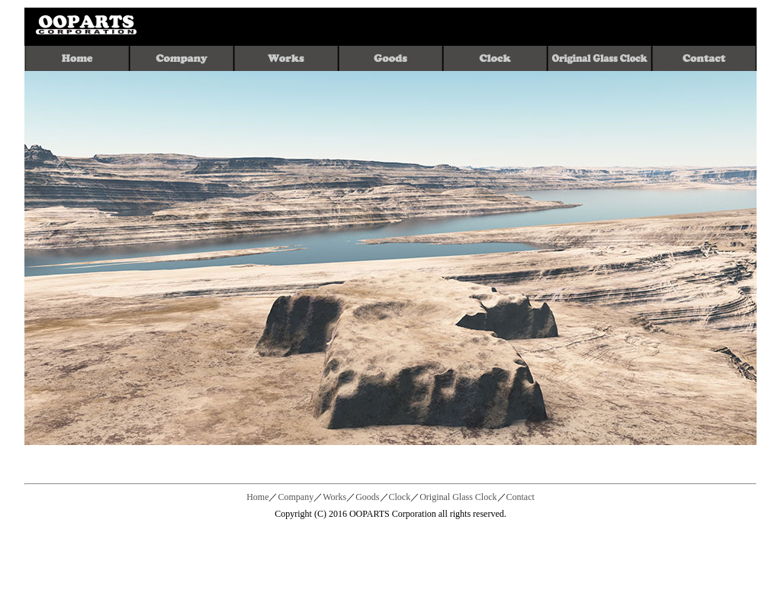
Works (334, 497)
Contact (520, 497)
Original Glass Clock (458, 497)
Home (257, 497)
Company (295, 497)
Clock (400, 497)
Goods (367, 497)
